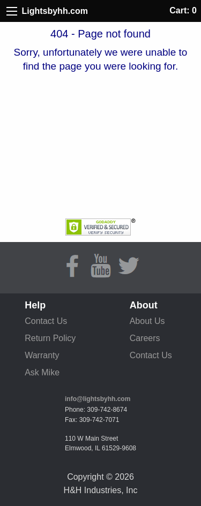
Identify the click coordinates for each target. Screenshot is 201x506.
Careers (145, 338)
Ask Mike (42, 372)
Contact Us (46, 321)
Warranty (42, 355)
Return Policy (50, 338)
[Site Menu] (11, 11)
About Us (147, 321)
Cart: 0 (183, 10)
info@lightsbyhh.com (97, 399)
